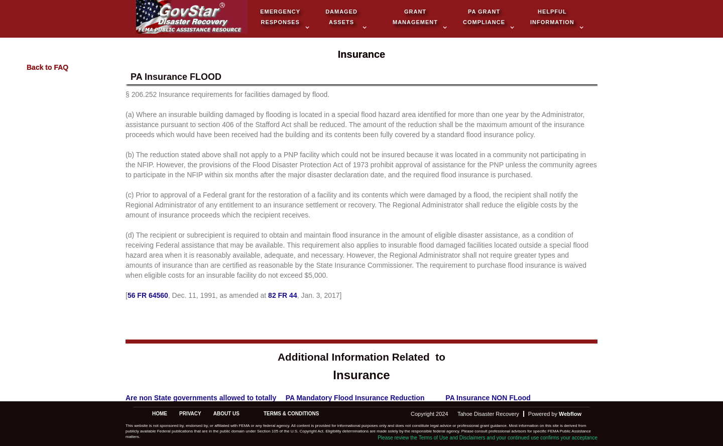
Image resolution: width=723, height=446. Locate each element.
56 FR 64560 (148, 295)
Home (159, 413)
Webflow (570, 414)
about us (226, 413)
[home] (192, 18)
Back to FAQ (47, 67)
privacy (190, 413)
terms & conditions (291, 413)
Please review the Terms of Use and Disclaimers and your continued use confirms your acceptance (487, 437)
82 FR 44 (282, 295)
